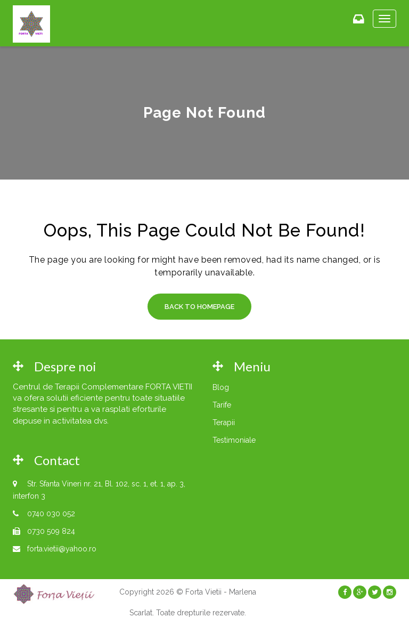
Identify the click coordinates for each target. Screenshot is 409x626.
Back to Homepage (199, 307)
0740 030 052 (51, 513)
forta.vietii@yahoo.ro (61, 548)
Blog (220, 387)
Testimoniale (234, 440)
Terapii (223, 422)
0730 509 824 (51, 531)
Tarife (221, 405)
